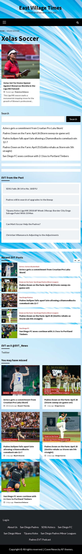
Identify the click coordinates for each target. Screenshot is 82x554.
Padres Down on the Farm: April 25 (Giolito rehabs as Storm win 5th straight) (38, 149)
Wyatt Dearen (19, 456)
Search (5, 113)
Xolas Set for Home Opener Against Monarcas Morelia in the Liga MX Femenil (19, 86)
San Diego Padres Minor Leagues (46, 282)
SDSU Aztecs (48, 527)
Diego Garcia (60, 406)
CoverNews (51, 549)
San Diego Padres (26, 297)
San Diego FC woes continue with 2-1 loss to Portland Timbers (36, 155)
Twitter (5, 352)
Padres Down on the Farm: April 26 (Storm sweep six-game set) (36, 133)
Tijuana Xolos (9, 76)
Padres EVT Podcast (40, 539)
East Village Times (40, 7)
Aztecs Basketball (32, 266)
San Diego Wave (12, 533)
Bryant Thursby (24, 406)
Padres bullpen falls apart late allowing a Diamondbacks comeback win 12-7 (40, 140)
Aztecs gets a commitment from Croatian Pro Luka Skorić (33, 128)
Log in (6, 519)
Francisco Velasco (22, 92)
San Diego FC (24, 328)
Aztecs (22, 266)
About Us (12, 527)
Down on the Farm (26, 282)
